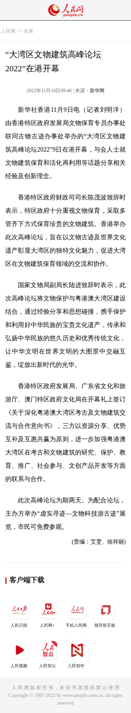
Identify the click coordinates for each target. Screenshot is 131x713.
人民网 (8, 31)
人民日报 (19, 612)
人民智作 (77, 653)
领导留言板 (105, 612)
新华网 (97, 90)
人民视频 (19, 653)
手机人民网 (77, 612)
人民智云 (48, 653)
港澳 (28, 31)
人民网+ (48, 612)
